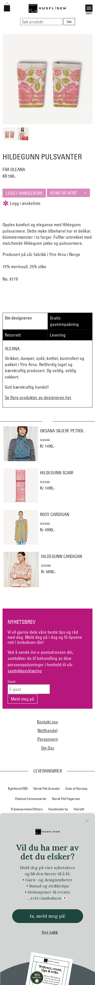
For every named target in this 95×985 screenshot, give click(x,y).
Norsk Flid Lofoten (63, 871)
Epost (11, 682)
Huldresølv (76, 819)
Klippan (48, 840)
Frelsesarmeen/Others (27, 809)
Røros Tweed (74, 902)
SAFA (13, 912)
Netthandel (47, 730)
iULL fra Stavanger (61, 829)
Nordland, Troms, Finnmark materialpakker (48, 860)
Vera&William (26, 943)
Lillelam (82, 840)
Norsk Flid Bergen (32, 871)
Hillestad (17, 819)
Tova (86, 922)
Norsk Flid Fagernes (66, 798)
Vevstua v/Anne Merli (67, 953)
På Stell (17, 902)
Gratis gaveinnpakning (64, 321)
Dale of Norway (76, 788)
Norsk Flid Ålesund (57, 891)
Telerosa (12, 922)
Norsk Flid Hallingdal (30, 881)
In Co (24, 829)
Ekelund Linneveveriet (30, 798)
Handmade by (58, 809)
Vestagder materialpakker (60, 943)
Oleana (81, 891)
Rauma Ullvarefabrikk (44, 902)
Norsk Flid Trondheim (23, 891)
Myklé (29, 850)
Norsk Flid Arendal (46, 788)
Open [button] (88, 8)
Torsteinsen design (63, 922)
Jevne (38, 829)
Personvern (47, 739)
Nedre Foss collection (55, 850)
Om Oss (47, 748)
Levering (58, 335)
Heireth (79, 809)
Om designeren (18, 318)
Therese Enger (34, 922)
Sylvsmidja (30, 912)
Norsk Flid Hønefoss (65, 881)
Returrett (13, 335)
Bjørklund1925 (18, 788)
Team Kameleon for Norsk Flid (65, 912)
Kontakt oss (47, 721)
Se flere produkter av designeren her (38, 397)
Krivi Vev (65, 840)
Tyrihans (53, 932)
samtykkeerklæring (25, 670)
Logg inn (47, 972)
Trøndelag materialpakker (23, 932)
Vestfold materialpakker (29, 953)
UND (68, 932)
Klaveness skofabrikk (22, 840)
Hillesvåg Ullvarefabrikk (46, 819)
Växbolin (84, 932)
